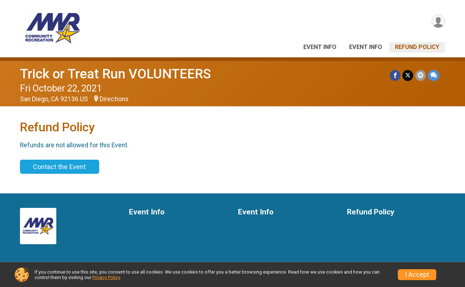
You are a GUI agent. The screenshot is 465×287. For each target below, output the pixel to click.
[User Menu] (438, 21)
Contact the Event (59, 167)
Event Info (319, 47)
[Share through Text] (433, 75)
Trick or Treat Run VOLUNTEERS (115, 74)
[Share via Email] (420, 75)
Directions (114, 99)
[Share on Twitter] (408, 75)
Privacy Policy (106, 277)
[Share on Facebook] (395, 75)
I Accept (417, 274)
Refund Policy (417, 47)
